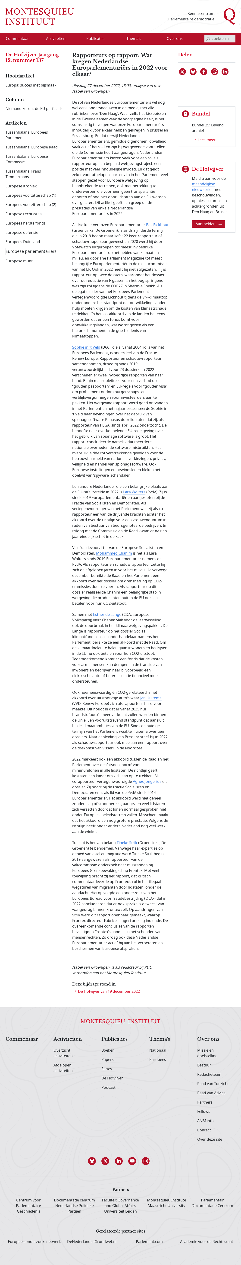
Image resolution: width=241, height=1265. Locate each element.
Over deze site (209, 1139)
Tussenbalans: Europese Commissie (27, 159)
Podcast (108, 1087)
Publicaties (114, 1039)
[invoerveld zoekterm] (219, 38)
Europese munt (19, 261)
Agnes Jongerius (147, 781)
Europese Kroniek (21, 186)
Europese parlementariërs (31, 251)
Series (106, 1069)
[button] (93, 1161)
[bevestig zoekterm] (208, 38)
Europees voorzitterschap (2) (31, 205)
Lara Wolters (134, 492)
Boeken (108, 1050)
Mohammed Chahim (114, 553)
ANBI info (205, 1121)
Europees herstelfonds (26, 223)
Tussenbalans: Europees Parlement (27, 135)
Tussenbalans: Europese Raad (32, 147)
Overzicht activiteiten (63, 1053)
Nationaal (157, 1050)
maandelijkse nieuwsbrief (203, 187)
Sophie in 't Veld (86, 347)
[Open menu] (70, 38)
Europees (157, 1060)
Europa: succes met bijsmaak (31, 85)
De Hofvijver (112, 1078)
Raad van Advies (211, 1093)
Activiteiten (67, 1039)
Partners (205, 1102)
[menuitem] (20, 38)
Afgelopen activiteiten (63, 1068)
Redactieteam (209, 1074)
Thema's (159, 1039)
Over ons (208, 1039)
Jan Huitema (151, 698)
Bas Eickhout (157, 225)
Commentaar (22, 1039)
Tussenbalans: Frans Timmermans (23, 174)
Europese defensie (22, 232)
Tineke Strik (127, 843)
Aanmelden (209, 224)
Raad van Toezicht (213, 1084)
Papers (107, 1060)
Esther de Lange (107, 614)
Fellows (203, 1111)
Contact (204, 1130)
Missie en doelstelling (207, 1053)
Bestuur (204, 1065)
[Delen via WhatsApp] (214, 71)
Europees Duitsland (23, 242)
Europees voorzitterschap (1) (31, 195)
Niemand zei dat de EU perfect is (34, 109)
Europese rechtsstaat (24, 214)
